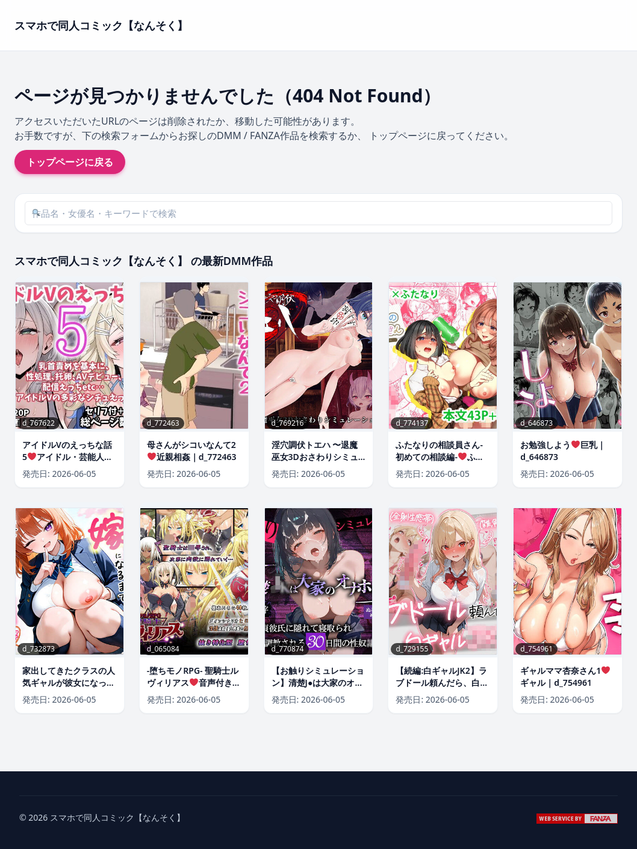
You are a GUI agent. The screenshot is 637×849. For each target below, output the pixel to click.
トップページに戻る (69, 162)
